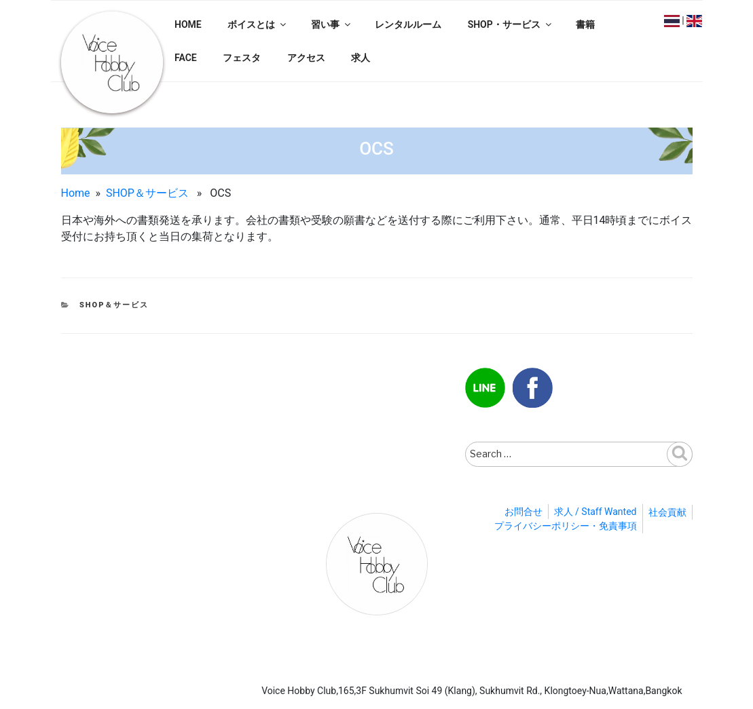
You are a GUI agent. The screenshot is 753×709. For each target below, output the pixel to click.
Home (75, 193)
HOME (188, 24)
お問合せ (523, 511)
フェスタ (242, 57)
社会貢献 (667, 512)
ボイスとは (257, 24)
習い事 (331, 24)
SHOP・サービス (510, 24)
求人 (360, 57)
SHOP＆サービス (147, 193)
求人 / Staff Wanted (595, 511)
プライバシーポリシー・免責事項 (565, 525)
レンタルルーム (408, 24)
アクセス (306, 57)
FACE (186, 57)
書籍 (585, 24)
